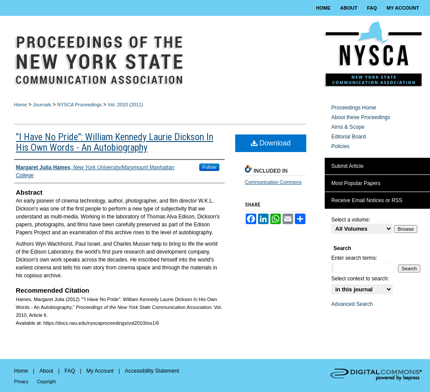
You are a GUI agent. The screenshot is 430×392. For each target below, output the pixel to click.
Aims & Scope (347, 127)
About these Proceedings (360, 117)
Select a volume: (350, 220)
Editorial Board (348, 137)
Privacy (21, 381)
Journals (42, 104)
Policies (340, 146)
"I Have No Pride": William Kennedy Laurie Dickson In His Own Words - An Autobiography (114, 142)
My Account (100, 371)
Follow (209, 167)
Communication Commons (273, 182)
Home (20, 104)
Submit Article (347, 166)
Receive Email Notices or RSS (366, 200)
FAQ (69, 371)
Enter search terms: (354, 258)
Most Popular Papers (355, 183)
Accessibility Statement (152, 371)
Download (271, 143)
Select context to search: (360, 279)
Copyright (46, 381)
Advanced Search (352, 304)
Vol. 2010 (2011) (125, 104)
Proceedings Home (353, 108)
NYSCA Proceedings (79, 104)
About (46, 371)
